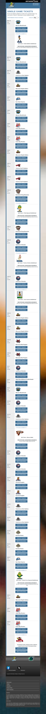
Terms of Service (10, 689)
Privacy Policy (9, 687)
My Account (9, 682)
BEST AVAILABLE (21, 31)
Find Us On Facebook (12, 670)
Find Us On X (23, 670)
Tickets (8, 684)
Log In (36, 4)
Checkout (8, 685)
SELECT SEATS (21, 28)
